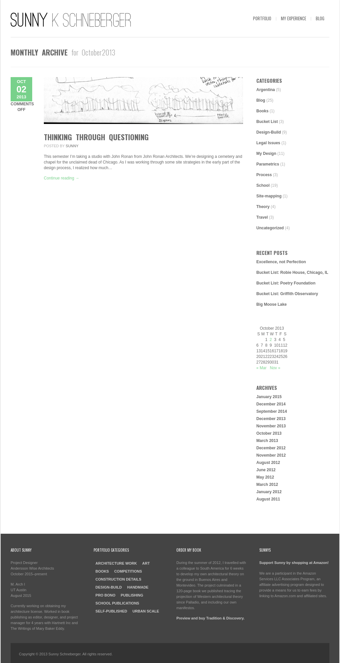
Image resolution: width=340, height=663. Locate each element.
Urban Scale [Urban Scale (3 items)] (145, 611)
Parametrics (267, 164)
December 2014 (271, 404)
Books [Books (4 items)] (102, 571)
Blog (320, 18)
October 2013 (269, 433)
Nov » (275, 368)
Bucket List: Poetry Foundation (285, 283)
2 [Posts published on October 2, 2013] (271, 339)
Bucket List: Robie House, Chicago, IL (292, 272)
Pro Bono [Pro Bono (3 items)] (106, 595)
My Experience (293, 18)
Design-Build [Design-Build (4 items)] (109, 587)
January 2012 (269, 492)
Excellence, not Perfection (281, 262)
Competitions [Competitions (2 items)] (128, 571)
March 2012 (267, 484)
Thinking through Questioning (96, 137)
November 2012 (271, 455)
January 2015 (269, 396)
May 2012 (265, 477)
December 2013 (271, 418)
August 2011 (268, 499)
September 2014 (271, 411)
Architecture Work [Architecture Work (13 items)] (116, 563)
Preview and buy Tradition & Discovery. (210, 618)
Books (262, 111)
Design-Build (268, 132)
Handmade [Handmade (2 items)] (137, 587)
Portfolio (262, 18)
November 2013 (271, 426)
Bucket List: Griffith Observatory (287, 293)
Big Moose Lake (271, 304)
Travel (262, 217)
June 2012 (266, 470)
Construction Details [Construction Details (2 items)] (118, 579)
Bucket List (267, 121)
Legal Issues (268, 143)
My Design (266, 153)
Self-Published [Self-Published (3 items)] (111, 611)
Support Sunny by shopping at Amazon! (294, 563)
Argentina (265, 89)
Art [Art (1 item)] (146, 563)
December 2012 (271, 448)
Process (264, 174)
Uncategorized (270, 228)
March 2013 (267, 440)
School (263, 185)
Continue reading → (61, 178)
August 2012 (268, 462)
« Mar (261, 368)
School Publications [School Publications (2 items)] (117, 603)
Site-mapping (269, 196)
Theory (263, 206)
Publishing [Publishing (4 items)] (132, 595)
